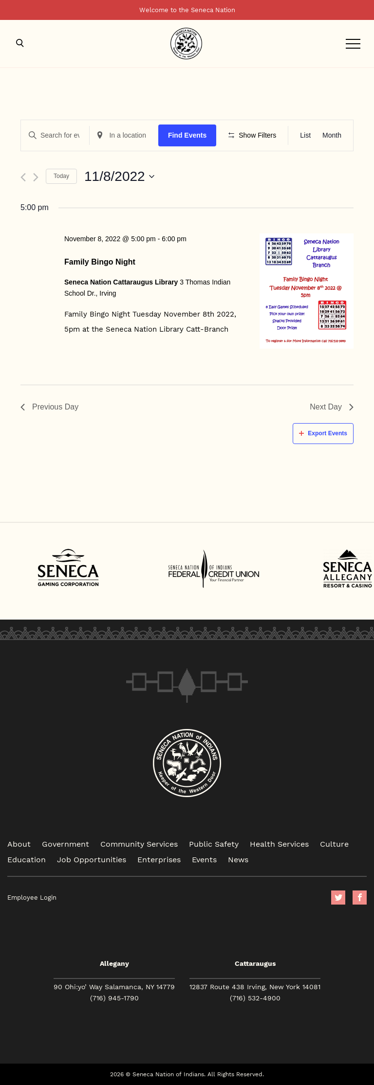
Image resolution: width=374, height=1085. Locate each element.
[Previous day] (23, 177)
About (19, 843)
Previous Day (49, 407)
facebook (360, 897)
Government (65, 843)
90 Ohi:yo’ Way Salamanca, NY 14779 (114, 987)
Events (204, 859)
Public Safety (214, 843)
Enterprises (159, 859)
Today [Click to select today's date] (61, 176)
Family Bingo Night (99, 262)
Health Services (279, 843)
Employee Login (31, 897)
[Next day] (35, 177)
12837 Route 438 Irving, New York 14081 (254, 987)
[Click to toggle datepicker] (119, 176)
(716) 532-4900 (255, 998)
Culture (334, 843)
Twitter (338, 897)
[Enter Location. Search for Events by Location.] (124, 135)
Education (26, 859)
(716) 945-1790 (114, 998)
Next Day (332, 407)
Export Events (323, 433)
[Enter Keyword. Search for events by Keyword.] (55, 135)
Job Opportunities (91, 859)
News (238, 859)
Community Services (139, 843)
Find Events (187, 135)
